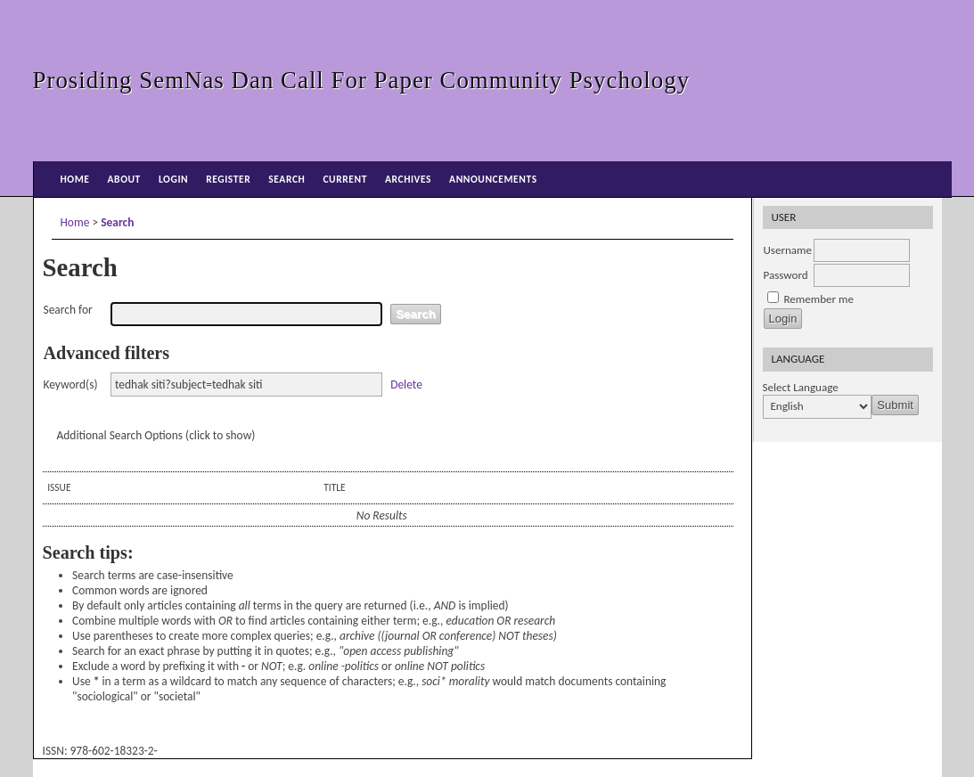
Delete (406, 384)
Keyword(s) (71, 384)
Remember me (818, 299)
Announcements (493, 179)
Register (228, 179)
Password (786, 275)
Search (286, 179)
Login (173, 179)
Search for (68, 309)
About (124, 179)
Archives (408, 179)
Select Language (801, 387)
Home (75, 179)
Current (345, 179)
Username (788, 250)
